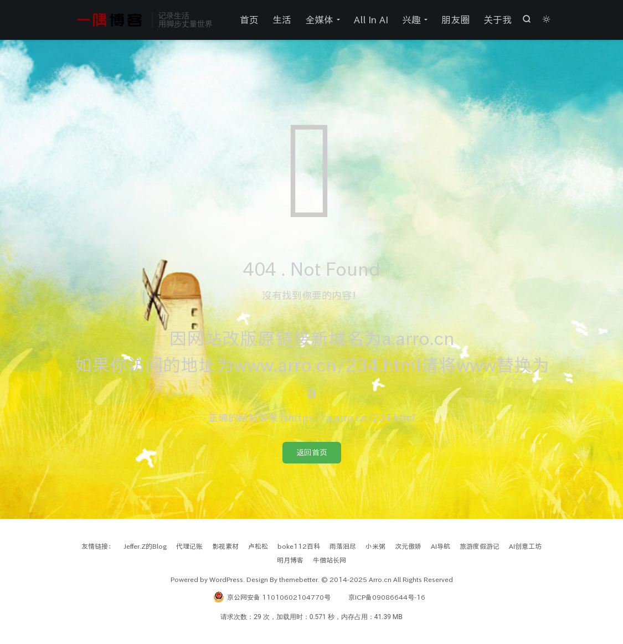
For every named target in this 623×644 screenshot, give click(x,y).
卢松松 (258, 546)
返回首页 (311, 452)
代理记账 (189, 546)
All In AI (371, 19)
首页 (249, 19)
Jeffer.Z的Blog (145, 546)
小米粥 (375, 546)
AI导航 (440, 546)
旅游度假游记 (480, 546)
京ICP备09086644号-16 (386, 597)
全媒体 (319, 19)
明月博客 (290, 560)
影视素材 (225, 546)
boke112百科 (298, 546)
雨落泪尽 (342, 546)
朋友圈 (455, 19)
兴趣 (411, 19)
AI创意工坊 (525, 546)
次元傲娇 (408, 546)
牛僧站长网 (329, 560)
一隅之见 (110, 20)
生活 (281, 19)
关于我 (497, 19)
